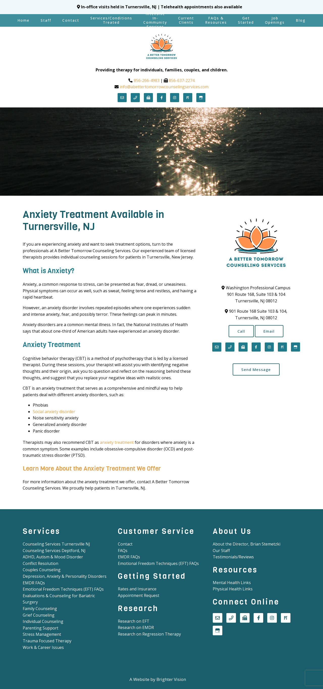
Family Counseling (40, 608)
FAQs (122, 550)
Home (23, 20)
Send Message (256, 369)
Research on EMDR (136, 627)
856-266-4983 (146, 80)
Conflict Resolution (40, 563)
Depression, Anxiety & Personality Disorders (64, 576)
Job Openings (275, 20)
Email (269, 331)
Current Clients (186, 20)
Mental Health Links (232, 582)
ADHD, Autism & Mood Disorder (53, 557)
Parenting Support (40, 628)
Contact (70, 20)
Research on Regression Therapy (149, 634)
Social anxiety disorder (54, 411)
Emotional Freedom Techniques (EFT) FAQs (63, 589)
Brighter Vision (171, 679)
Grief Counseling (39, 615)
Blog (301, 20)
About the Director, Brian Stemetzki (246, 544)
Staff (46, 20)
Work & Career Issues (43, 647)
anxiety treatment (117, 442)
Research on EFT (133, 621)
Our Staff (221, 550)
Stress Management (42, 634)
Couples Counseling (42, 569)
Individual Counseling (43, 621)
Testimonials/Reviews (233, 557)
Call (241, 331)
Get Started (246, 20)
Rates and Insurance (137, 589)
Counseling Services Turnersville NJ (56, 544)
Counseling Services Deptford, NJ (54, 550)
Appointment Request (138, 595)
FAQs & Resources (216, 20)
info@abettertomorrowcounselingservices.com (164, 87)
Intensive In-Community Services (155, 20)
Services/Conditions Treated (111, 20)
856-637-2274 (182, 80)
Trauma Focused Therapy (47, 641)
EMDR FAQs (34, 583)
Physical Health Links (233, 589)
